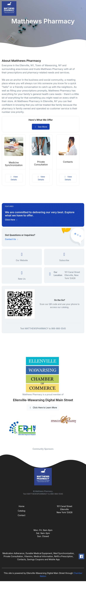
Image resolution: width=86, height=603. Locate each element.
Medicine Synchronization (14, 164)
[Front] (10, 8)
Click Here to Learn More (43, 407)
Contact (21, 515)
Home (21, 506)
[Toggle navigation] (81, 8)
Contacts (68, 161)
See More (40, 127)
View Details (14, 178)
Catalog (21, 511)
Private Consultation (41, 163)
